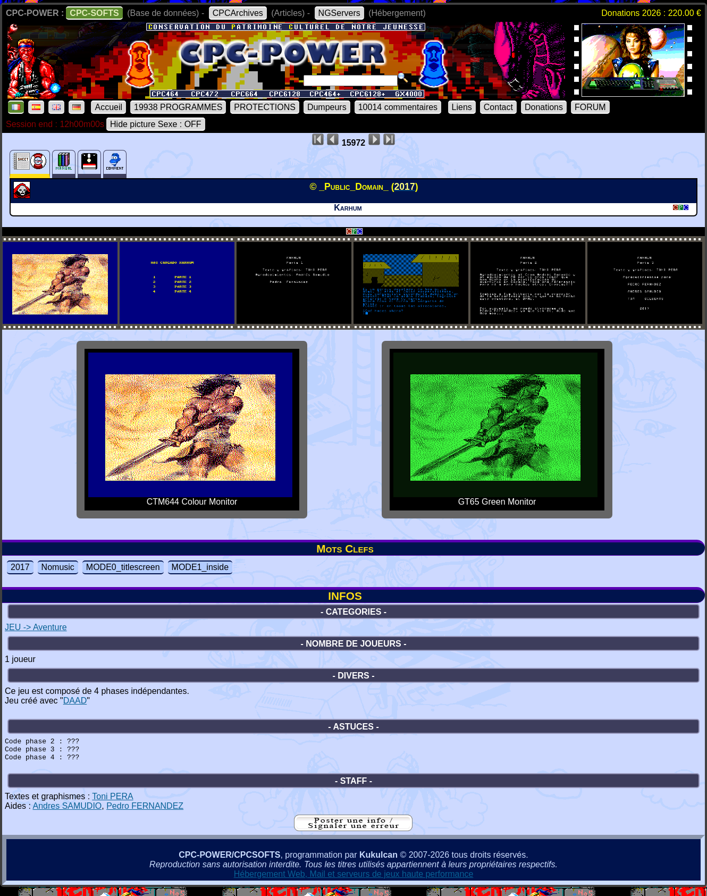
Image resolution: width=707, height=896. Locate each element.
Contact (498, 107)
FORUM (590, 107)
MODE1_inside (200, 567)
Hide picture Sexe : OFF (155, 124)
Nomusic (57, 567)
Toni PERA (112, 802)
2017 (20, 567)
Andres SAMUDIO (67, 812)
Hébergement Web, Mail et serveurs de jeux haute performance (354, 880)
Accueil (108, 107)
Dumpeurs (327, 107)
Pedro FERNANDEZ (144, 812)
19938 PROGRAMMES (178, 107)
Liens (462, 107)
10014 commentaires (397, 107)
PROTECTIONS (265, 107)
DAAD (75, 700)
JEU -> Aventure (36, 627)
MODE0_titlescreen (123, 567)
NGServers (339, 13)
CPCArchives (238, 13)
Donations (544, 107)
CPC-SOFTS (94, 13)
